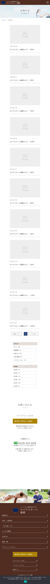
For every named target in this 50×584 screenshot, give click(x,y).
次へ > (35, 334)
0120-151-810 (25, 443)
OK (25, 581)
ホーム (3, 20)
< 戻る (14, 334)
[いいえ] (48, 579)
